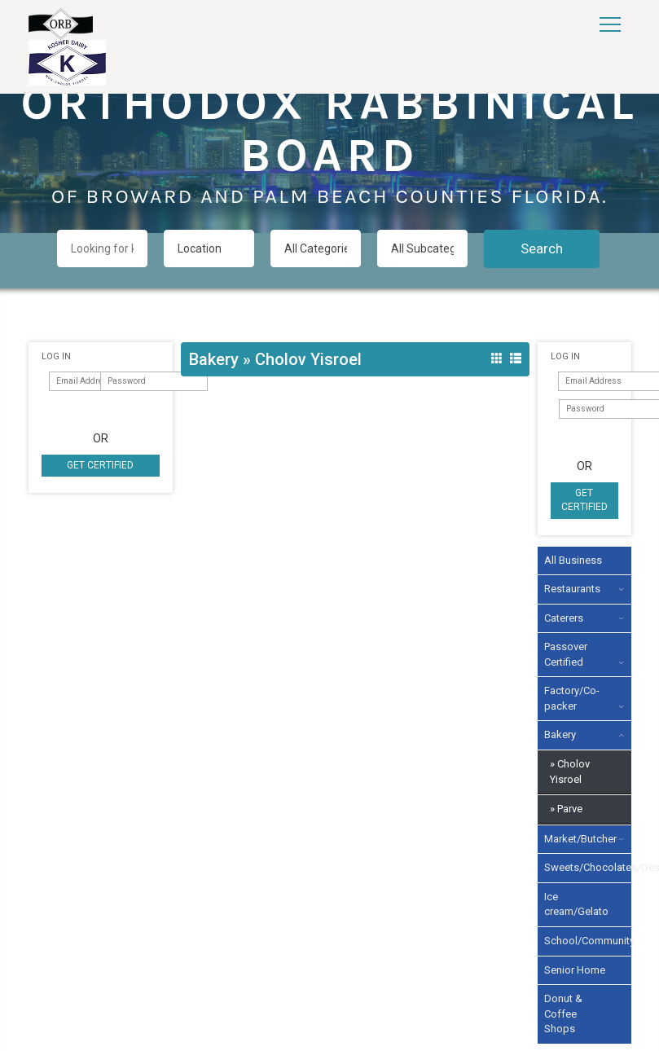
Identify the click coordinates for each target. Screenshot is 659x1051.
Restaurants (572, 589)
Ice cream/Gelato (576, 904)
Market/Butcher (578, 839)
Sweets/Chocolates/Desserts (578, 867)
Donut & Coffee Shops (563, 1013)
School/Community (578, 940)
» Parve (566, 809)
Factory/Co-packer (572, 698)
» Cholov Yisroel (570, 771)
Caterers (563, 618)
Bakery (560, 734)
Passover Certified (565, 654)
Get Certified (100, 465)
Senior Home (574, 970)
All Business (573, 560)
